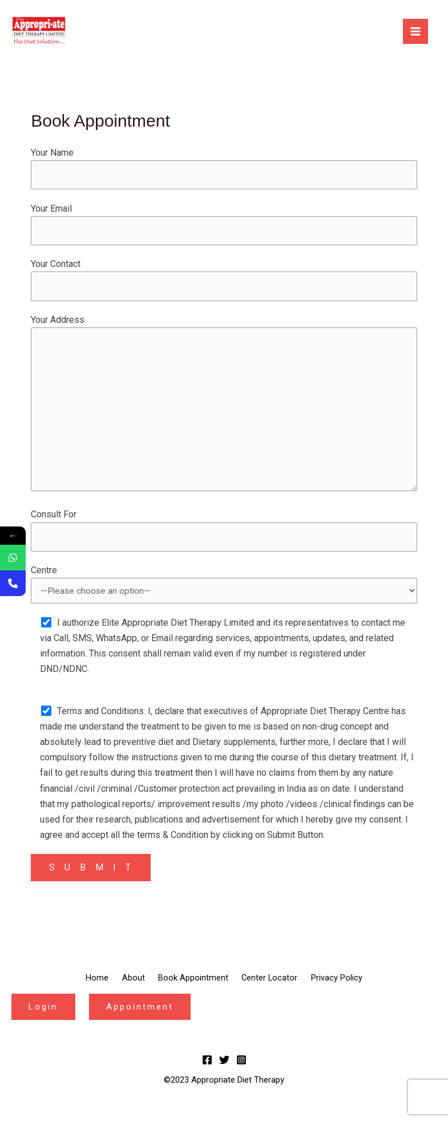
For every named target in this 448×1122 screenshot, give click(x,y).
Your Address (224, 411)
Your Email (224, 225)
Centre (224, 595)
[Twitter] (224, 1071)
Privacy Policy (356, 990)
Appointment (145, 1016)
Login (45, 1016)
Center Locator (279, 990)
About (123, 990)
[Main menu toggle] (415, 31)
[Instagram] (241, 1071)
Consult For (224, 540)
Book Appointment (193, 990)
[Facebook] (207, 1071)
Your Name (224, 169)
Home (77, 990)
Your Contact (224, 282)
